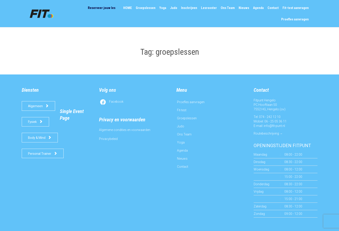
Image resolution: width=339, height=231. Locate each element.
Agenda (182, 150)
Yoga (181, 142)
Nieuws (182, 158)
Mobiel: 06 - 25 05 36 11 (270, 121)
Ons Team (184, 134)
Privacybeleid (108, 139)
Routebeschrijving (266, 133)
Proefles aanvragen (191, 102)
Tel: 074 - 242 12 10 (267, 117)
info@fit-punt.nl (274, 126)
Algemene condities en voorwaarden (124, 130)
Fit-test (181, 110)
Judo (180, 126)
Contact (182, 166)
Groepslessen (187, 118)
